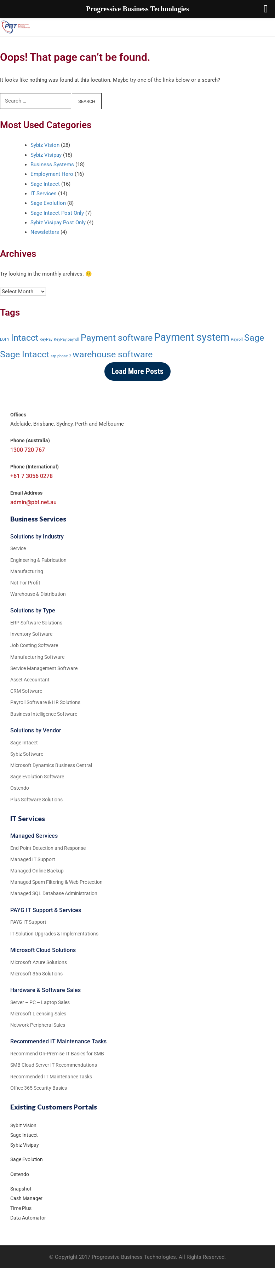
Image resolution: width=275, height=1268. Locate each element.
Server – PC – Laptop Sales (40, 1002)
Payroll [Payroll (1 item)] (237, 339)
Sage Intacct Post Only (57, 213)
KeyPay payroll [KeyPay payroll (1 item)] (66, 339)
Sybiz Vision (44, 145)
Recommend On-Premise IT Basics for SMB (57, 1053)
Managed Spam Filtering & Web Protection (56, 882)
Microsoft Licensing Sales (38, 1013)
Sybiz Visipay (46, 155)
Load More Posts (137, 371)
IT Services (43, 193)
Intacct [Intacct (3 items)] (24, 338)
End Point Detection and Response (48, 848)
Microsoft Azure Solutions (38, 962)
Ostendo (19, 1174)
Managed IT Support (32, 859)
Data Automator (28, 1218)
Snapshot (20, 1189)
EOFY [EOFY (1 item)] (5, 339)
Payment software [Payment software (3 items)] (117, 338)
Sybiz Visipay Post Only (58, 222)
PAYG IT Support (28, 922)
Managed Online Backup (37, 871)
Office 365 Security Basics (38, 1088)
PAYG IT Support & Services (45, 910)
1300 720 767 (27, 449)
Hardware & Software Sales (45, 990)
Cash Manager (26, 1198)
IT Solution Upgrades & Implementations (54, 933)
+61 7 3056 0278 (31, 476)
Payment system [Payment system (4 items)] (191, 337)
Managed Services (34, 835)
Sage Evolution (48, 203)
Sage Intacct (45, 184)
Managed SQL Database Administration (53, 893)
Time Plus (20, 1208)
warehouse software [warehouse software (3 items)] (113, 354)
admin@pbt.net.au (33, 502)
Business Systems (52, 164)
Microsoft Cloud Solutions (43, 950)
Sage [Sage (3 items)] (254, 338)
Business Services (38, 519)
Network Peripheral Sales (37, 1025)
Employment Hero (51, 174)
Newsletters (44, 232)
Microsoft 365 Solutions (36, 973)
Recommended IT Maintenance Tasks (58, 1041)
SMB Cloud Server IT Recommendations (53, 1065)
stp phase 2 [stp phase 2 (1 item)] (61, 356)
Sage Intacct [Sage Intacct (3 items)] (24, 354)
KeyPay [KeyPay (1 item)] (46, 339)
